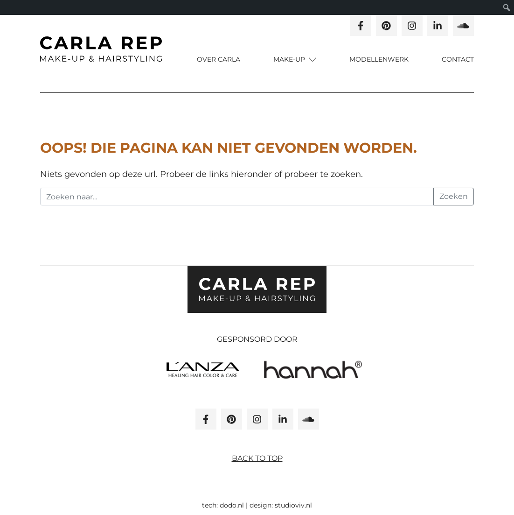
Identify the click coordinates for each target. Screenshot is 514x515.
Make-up (290, 59)
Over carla (218, 59)
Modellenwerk (379, 59)
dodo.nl (232, 505)
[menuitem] (507, 7)
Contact (458, 59)
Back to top (257, 458)
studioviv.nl (293, 505)
